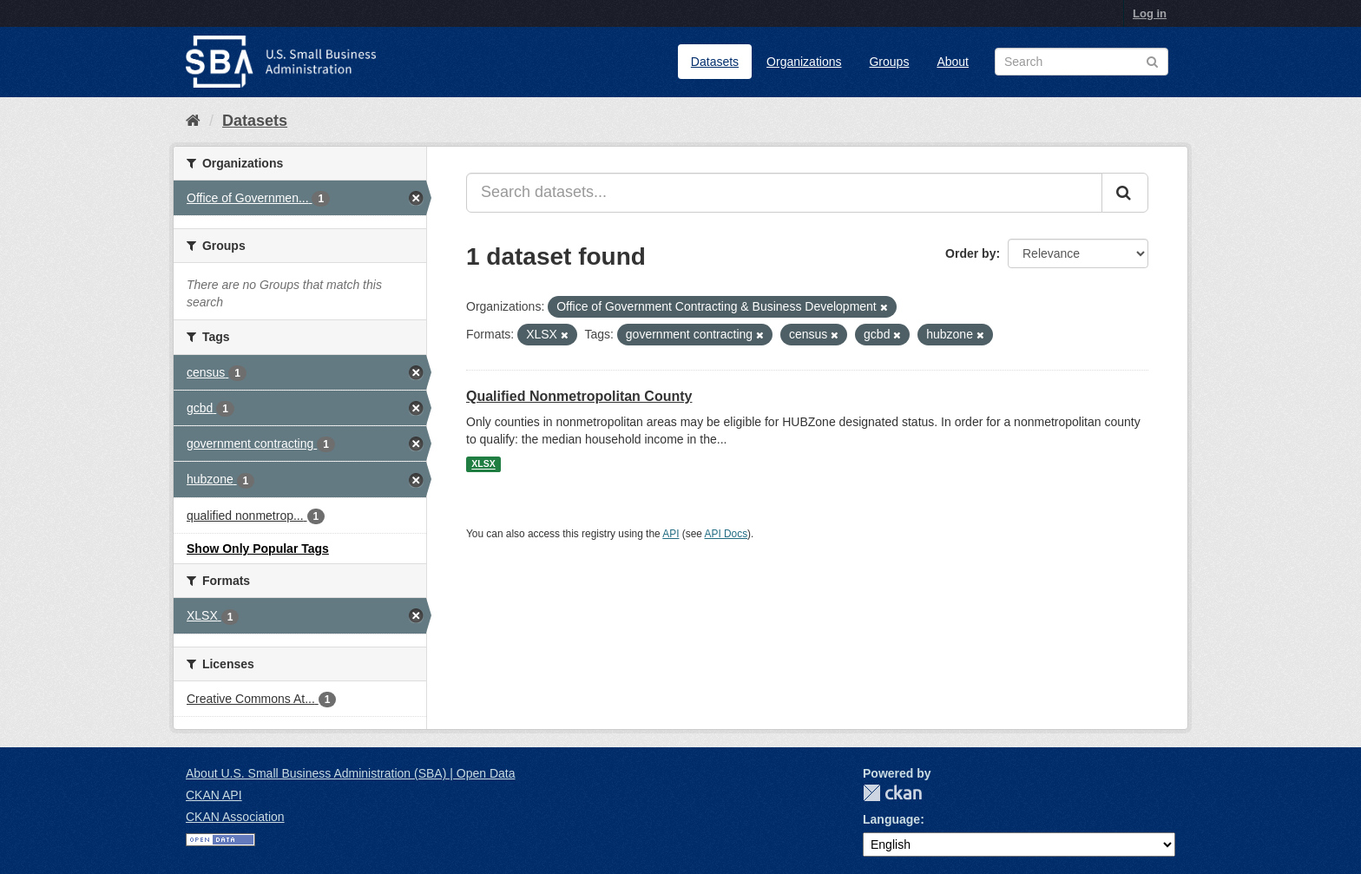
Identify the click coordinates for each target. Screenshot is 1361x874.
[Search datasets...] (784, 193)
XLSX (483, 464)
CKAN (892, 793)
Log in (1150, 13)
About (953, 62)
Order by (970, 253)
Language (891, 819)
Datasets (715, 62)
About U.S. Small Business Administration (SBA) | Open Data (350, 773)
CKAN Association (235, 817)
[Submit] (1124, 193)
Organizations (803, 62)
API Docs (726, 534)
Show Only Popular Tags (258, 548)
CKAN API (214, 795)
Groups (889, 62)
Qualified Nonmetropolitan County (579, 396)
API (670, 534)
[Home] (193, 120)
